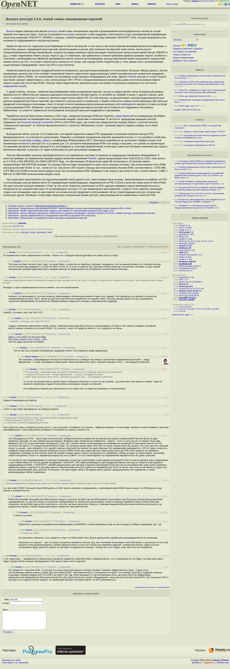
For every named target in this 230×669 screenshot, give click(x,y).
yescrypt (52, 31)
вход (201, 1)
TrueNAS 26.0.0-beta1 (189, 293)
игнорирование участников (144, 587)
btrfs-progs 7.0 (186, 232)
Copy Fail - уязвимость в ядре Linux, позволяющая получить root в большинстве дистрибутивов (200, 91)
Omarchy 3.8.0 (186, 286)
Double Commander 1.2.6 (190, 255)
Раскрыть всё (155, 247)
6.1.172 (198, 309)
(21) (19, 247)
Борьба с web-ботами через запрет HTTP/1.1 (205, 131)
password (41, 232)
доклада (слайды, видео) (36, 140)
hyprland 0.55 (185, 264)
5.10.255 (215, 309)
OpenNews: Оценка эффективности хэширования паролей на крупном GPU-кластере (51, 215)
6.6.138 (190, 309)
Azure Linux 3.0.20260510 (190, 282)
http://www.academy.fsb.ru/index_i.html (27, 339)
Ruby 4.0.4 (184, 237)
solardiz (22, 223)
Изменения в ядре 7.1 (182, 315)
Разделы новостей (182, 48)
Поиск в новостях (182, 54)
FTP (184, 24)
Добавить (197, 666)
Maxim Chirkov (221, 664)
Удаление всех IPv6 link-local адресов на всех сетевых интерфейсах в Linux (200, 136)
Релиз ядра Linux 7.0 (188, 106)
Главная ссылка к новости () (38, 206)
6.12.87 (182, 309)
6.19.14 (182, 311)
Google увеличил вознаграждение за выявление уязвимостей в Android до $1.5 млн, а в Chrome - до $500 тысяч (199, 175)
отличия (131, 76)
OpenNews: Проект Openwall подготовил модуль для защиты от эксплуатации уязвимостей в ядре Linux (61, 211)
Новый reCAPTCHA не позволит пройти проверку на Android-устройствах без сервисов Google (200, 188)
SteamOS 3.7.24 (186, 277)
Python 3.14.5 (185, 257)
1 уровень (127, 247)
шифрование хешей (14, 86)
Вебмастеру (223, 666)
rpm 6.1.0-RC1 (185, 228)
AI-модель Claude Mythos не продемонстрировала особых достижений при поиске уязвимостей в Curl (200, 162)
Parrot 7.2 (183, 284)
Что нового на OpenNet (185, 51)
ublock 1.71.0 (185, 246)
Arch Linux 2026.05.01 (189, 295)
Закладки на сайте (11, 664)
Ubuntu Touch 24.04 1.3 (190, 291)
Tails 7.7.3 (183, 279)
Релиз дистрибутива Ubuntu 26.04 (194, 96)
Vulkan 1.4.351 (185, 239)
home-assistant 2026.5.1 (190, 266)
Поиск (169, 4)
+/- (146, 247)
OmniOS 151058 (186, 300)
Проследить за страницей (15, 666)
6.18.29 (188, 307)
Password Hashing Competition (37, 122)
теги (175, 4)
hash (49, 232)
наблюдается (128, 104)
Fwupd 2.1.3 (184, 225)
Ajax (119, 247)
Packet (91, 158)
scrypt (70, 34)
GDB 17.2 (183, 252)
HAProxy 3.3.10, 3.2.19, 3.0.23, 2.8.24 (196, 241)
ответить (36, 252)
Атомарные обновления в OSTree (199, 145)
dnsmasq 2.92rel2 (187, 243)
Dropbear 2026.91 (187, 261)
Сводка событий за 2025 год (187, 110)
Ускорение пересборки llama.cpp (199, 141)
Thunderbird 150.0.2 (188, 268)
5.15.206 (206, 309)
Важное (200, 70)
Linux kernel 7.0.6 (187, 250)
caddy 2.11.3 (184, 230)
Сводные (198, 48)
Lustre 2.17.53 (185, 259)
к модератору (62, 252)
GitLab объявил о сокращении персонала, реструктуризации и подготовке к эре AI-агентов (197, 182)
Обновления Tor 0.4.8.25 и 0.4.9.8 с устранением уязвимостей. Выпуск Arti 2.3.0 (199, 194)
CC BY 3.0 (18, 226)
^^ (42, 261)
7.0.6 (181, 307)
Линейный (139, 247)
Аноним (12, 252)
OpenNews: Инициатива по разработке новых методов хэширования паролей (47, 218)
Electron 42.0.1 (185, 270)
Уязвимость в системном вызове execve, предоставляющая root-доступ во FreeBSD (196, 206)
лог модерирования (162, 587)
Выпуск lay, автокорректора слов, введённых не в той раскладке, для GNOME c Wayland (200, 200)
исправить (154, 202)
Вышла (10, 31)
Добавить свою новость (185, 60)
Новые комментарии (183, 57)
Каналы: (177, 45)
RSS (166, 247)
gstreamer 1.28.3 (186, 234)
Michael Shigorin (32, 356)
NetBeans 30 (185, 248)
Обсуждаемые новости (199, 155)
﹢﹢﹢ (43, 252)
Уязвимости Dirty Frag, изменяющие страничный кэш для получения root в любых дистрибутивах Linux (199, 83)
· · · (49, 252)
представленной (124, 116)
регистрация (209, 1)
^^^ (46, 261)
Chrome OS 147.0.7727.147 (191, 288)
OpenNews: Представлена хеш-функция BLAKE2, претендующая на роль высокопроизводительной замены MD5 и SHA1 (70, 208)
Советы (200, 119)
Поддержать (209, 666)
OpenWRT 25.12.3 (187, 297)
